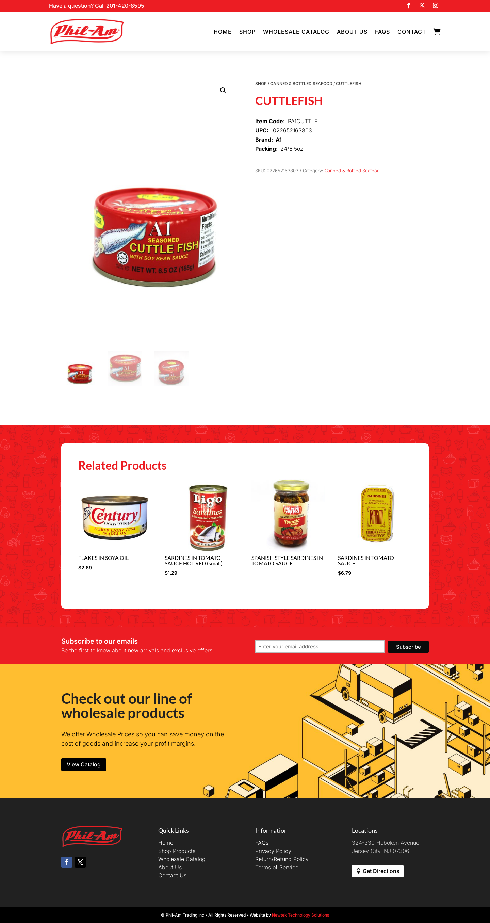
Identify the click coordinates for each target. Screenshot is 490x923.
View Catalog (84, 764)
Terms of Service (276, 867)
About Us (352, 31)
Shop (247, 31)
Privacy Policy (273, 850)
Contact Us (172, 875)
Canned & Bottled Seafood (301, 83)
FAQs (382, 31)
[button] (223, 90)
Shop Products (176, 850)
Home (223, 31)
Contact (411, 31)
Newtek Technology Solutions (300, 915)
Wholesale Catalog (296, 31)
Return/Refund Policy (282, 859)
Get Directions (381, 871)
